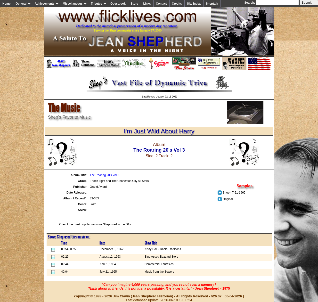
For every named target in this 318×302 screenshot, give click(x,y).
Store (134, 3)
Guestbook (118, 3)
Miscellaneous (75, 3)
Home (6, 3)
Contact (161, 3)
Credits (177, 3)
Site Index (194, 3)
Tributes (98, 3)
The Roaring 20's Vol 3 (104, 175)
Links (147, 3)
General (23, 3)
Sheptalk (212, 3)
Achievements (46, 3)
